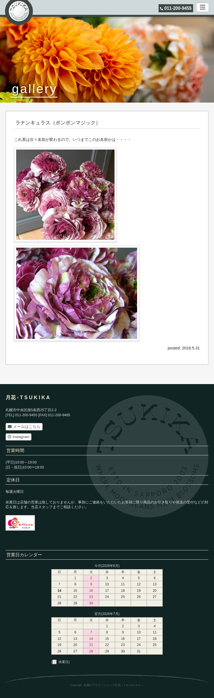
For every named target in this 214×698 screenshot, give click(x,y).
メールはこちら (24, 427)
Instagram (19, 437)
